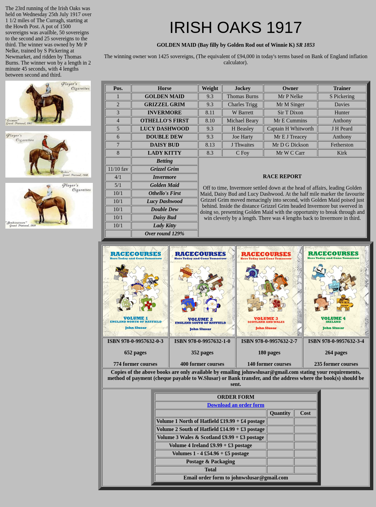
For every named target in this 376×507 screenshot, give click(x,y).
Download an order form (235, 405)
